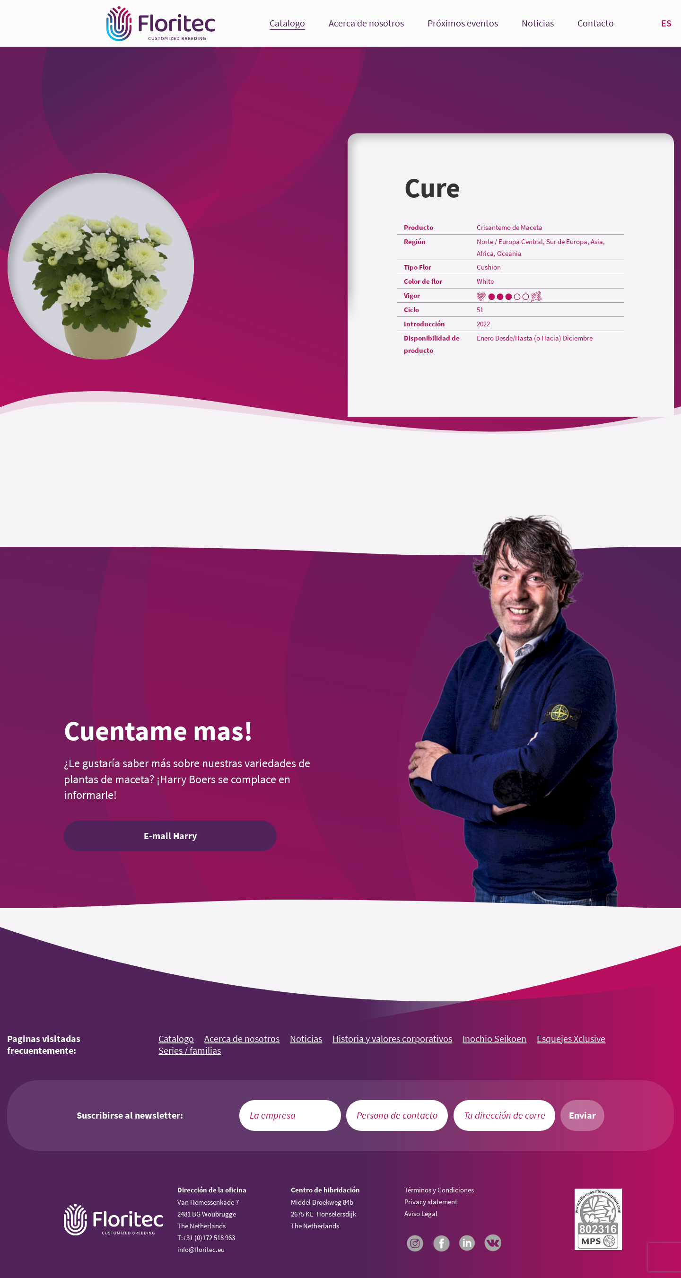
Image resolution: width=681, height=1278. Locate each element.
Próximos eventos (463, 23)
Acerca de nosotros (366, 23)
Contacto (595, 23)
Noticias (538, 23)
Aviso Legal (420, 1213)
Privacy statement (430, 1201)
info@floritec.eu (201, 1249)
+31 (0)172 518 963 (209, 1237)
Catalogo (287, 23)
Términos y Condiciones (439, 1189)
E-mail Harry (170, 836)
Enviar (582, 1115)
